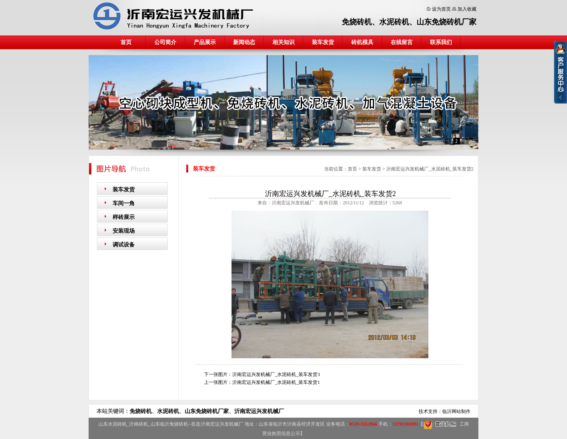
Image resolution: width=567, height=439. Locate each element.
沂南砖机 (138, 424)
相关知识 (283, 42)
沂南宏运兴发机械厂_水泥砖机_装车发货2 (430, 169)
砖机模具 (362, 42)
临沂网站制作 (456, 411)
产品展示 (205, 42)
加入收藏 (467, 9)
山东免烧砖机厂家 (446, 22)
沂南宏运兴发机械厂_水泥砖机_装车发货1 (276, 382)
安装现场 (124, 231)
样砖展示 (124, 217)
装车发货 (323, 42)
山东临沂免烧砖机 (169, 424)
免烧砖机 (357, 22)
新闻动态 (244, 42)
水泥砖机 (394, 22)
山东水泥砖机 (112, 424)
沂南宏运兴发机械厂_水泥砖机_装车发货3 (276, 374)
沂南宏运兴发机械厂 (259, 411)
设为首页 (441, 9)
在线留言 (402, 42)
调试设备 (124, 245)
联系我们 (441, 42)
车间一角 (124, 203)
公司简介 (165, 42)
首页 (126, 42)
